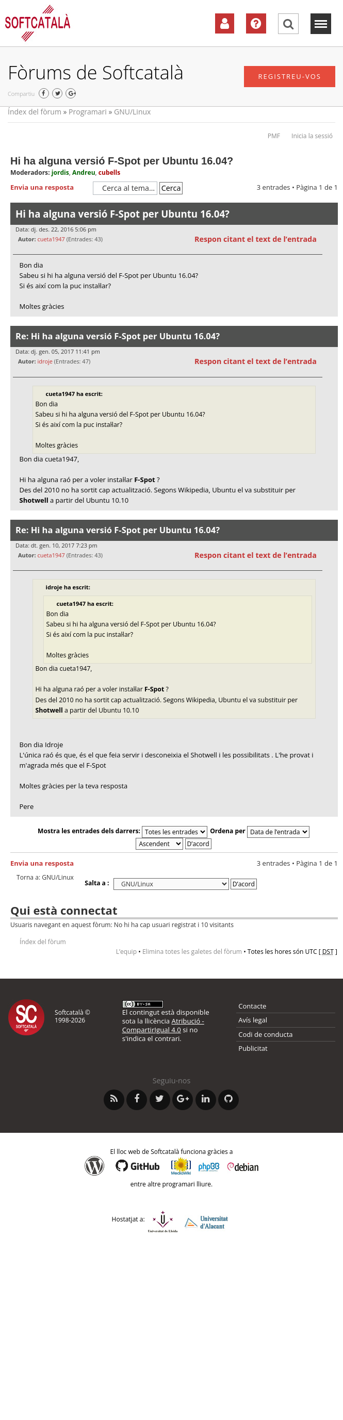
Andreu (83, 172)
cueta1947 (50, 239)
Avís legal (252, 1020)
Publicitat (252, 1048)
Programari (88, 112)
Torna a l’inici (330, 323)
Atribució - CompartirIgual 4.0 (163, 1025)
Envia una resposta (49, 188)
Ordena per (259, 831)
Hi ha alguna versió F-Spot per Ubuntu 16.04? (121, 161)
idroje (45, 361)
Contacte (252, 1006)
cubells (109, 172)
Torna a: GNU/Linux (45, 877)
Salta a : (97, 883)
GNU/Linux (132, 112)
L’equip (126, 951)
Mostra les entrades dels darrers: (122, 831)
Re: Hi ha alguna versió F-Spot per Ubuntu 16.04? (117, 336)
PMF (274, 135)
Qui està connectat (63, 910)
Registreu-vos (289, 76)
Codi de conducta (265, 1034)
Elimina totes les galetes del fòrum (192, 951)
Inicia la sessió (312, 135)
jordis (60, 172)
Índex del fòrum (34, 112)
